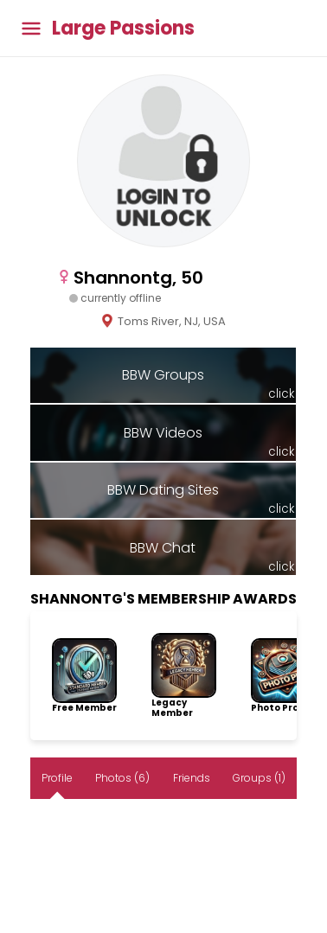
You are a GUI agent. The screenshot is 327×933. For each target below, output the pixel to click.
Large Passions (123, 28)
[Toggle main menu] (31, 28)
